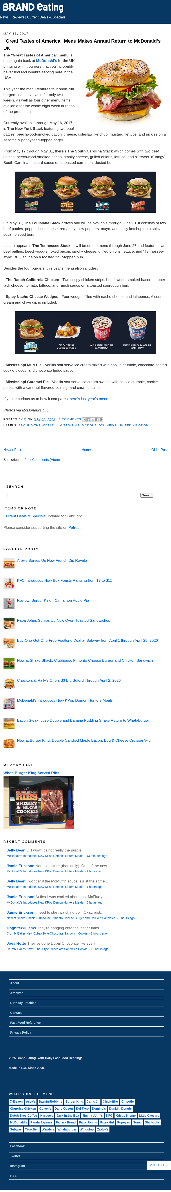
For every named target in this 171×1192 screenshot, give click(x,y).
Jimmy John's (92, 1115)
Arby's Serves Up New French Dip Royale (52, 560)
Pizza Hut (107, 1122)
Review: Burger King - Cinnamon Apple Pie (53, 600)
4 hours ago (94, 887)
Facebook (17, 1146)
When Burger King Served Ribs (32, 773)
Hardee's (46, 1115)
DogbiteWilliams (21, 928)
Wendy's (48, 1129)
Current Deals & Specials (46, 17)
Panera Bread (66, 1122)
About (14, 983)
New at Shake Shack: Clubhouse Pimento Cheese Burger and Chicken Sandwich (85, 660)
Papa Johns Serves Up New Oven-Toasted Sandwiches (63, 620)
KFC (109, 1115)
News (4, 17)
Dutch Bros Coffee (23, 1115)
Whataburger (66, 1129)
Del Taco (82, 1108)
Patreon (75, 527)
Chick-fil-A (110, 1101)
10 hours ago (99, 949)
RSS (13, 1176)
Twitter (15, 1156)
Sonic (137, 1122)
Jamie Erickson (21, 866)
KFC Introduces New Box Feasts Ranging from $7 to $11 (64, 580)
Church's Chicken (23, 1108)
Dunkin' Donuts (120, 1108)
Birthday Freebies (23, 1003)
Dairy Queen (64, 1108)
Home (86, 450)
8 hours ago (99, 933)
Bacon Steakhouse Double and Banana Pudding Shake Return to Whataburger (83, 720)
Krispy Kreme (126, 1115)
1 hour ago (94, 871)
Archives (16, 993)
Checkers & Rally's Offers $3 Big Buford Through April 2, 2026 (69, 680)
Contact (16, 1012)
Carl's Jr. (93, 1101)
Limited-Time (68, 425)
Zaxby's (102, 1129)
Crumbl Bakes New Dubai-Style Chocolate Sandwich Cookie (47, 933)
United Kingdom (134, 425)
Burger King (74, 1101)
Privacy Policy (20, 1032)
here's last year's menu (89, 399)
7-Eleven (16, 1101)
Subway (16, 1129)
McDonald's (46, 60)
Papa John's (88, 1122)
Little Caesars (149, 1115)
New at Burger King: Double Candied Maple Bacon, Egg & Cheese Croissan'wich (84, 740)
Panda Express (42, 1122)
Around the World (36, 425)
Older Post (159, 450)
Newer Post (12, 450)
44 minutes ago (97, 856)
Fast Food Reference (25, 1022)
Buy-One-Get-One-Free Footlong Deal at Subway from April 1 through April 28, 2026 (87, 640)
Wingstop (87, 1129)
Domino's (99, 1108)
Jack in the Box (67, 1115)
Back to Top (159, 1165)
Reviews (17, 17)
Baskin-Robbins (50, 1101)
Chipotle (127, 1101)
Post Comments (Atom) (42, 460)
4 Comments (70, 419)
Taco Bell (31, 1129)
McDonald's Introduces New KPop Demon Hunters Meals (65, 700)
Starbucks (152, 1122)
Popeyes (123, 1122)
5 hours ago (94, 902)
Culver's (45, 1108)
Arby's (30, 1101)
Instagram (17, 1166)
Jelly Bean (16, 850)
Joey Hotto (16, 943)
